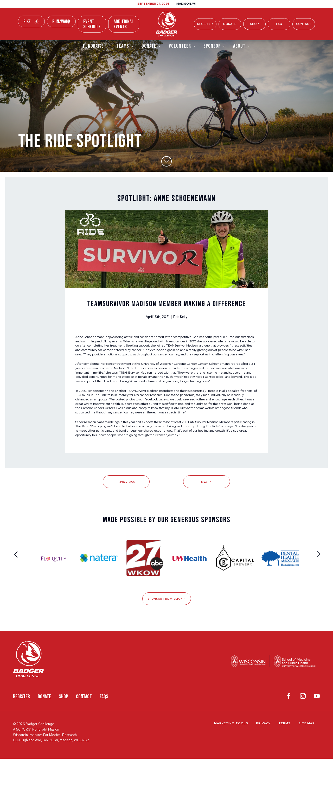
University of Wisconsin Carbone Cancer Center (192, 389)
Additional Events (124, 24)
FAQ (279, 24)
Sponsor (214, 46)
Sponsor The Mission (166, 652)
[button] (166, 175)
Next (207, 534)
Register (205, 24)
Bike (31, 21)
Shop (254, 24)
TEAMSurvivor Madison (94, 369)
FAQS (104, 750)
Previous (126, 534)
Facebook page (229, 435)
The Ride (140, 430)
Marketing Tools (231, 777)
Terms (284, 777)
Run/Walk (61, 21)
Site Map (306, 777)
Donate (229, 24)
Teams (125, 46)
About (241, 46)
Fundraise (95, 46)
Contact (303, 24)
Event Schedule (92, 24)
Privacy (263, 777)
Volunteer (182, 46)
